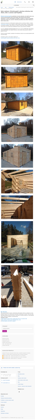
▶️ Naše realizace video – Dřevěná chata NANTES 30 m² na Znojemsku (14, 355)
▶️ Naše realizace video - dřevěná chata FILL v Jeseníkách (11, 358)
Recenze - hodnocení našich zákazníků (24, 386)
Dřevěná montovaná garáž (6, 16)
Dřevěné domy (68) (5, 338)
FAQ (18, 382)
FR (18, 417)
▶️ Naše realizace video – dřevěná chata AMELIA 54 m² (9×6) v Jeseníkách (14, 357)
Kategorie (16, 5)
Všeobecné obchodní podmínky (6, 398)
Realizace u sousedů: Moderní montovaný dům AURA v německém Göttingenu (15, 354)
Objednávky (3, 411)
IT (21, 417)
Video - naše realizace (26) (6, 343)
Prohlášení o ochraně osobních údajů (7, 400)
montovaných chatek (4, 24)
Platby (2, 409)
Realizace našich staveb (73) (7, 342)
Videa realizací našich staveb (23, 380)
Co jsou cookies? (4, 402)
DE (19, 417)
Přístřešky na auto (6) (5, 341)
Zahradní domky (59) (5, 345)
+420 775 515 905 (6, 380)
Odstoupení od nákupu (5, 413)
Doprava (2, 407)
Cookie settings (20, 384)
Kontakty (2, 396)
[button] (33, 5)
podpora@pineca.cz (6, 382)
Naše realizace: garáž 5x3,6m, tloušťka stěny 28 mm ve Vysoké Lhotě (14, 318)
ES (22, 417)
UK (16, 417)
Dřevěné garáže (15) (5, 339)
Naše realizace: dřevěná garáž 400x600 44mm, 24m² (11, 319)
